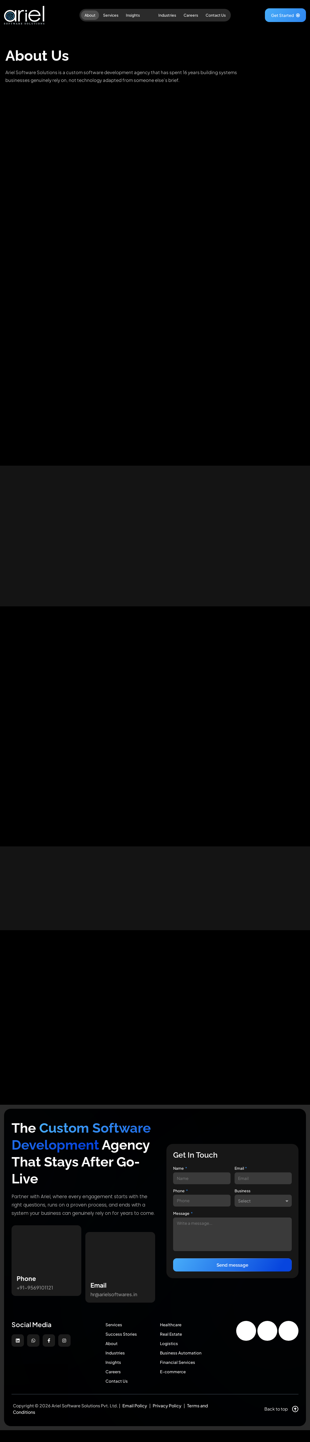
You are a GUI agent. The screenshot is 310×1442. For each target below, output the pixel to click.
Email (240, 1172)
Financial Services (180, 1372)
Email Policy (134, 1417)
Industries (167, 15)
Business (242, 1195)
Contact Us (216, 15)
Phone (179, 1195)
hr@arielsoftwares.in (113, 1301)
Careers (191, 15)
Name (178, 1172)
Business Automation (183, 1362)
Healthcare (172, 1330)
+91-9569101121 (35, 1294)
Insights (133, 15)
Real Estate (172, 1341)
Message (181, 1218)
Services (110, 15)
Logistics (170, 1351)
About (90, 15)
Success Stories (123, 1341)
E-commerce (175, 1383)
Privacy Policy (167, 1417)
